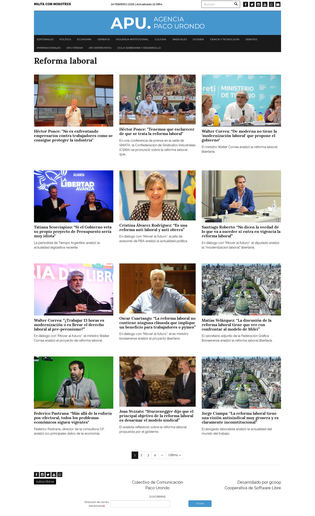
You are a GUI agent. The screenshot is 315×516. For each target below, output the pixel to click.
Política (65, 39)
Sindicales (179, 39)
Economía (84, 39)
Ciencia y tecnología (224, 39)
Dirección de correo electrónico (97, 504)
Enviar (200, 503)
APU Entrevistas (100, 47)
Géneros (103, 39)
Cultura (160, 39)
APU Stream (74, 47)
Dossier (198, 39)
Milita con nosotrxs (52, 4)
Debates (251, 39)
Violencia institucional (132, 39)
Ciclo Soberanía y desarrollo (139, 47)
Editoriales (45, 39)
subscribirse (45, 481)
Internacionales (48, 47)
